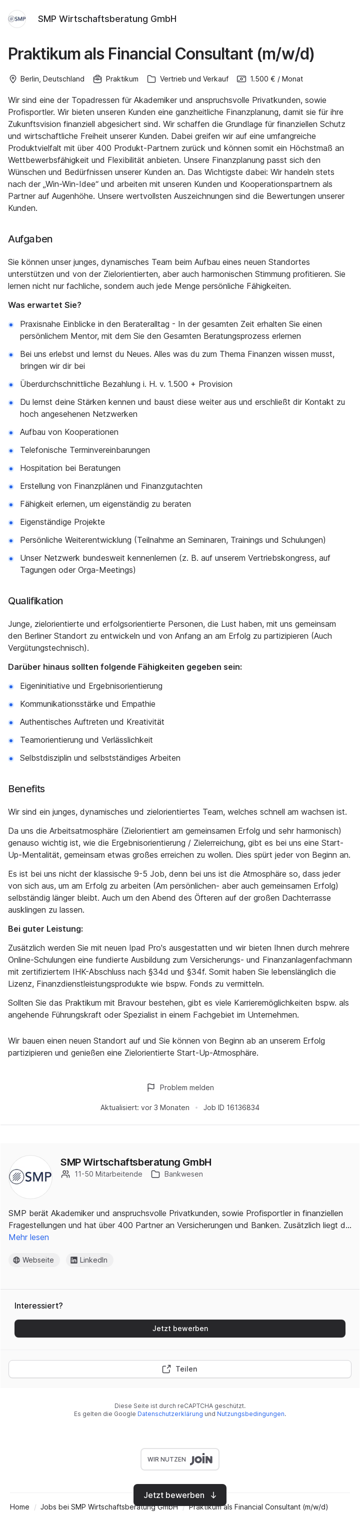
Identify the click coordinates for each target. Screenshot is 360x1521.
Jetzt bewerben (180, 1328)
